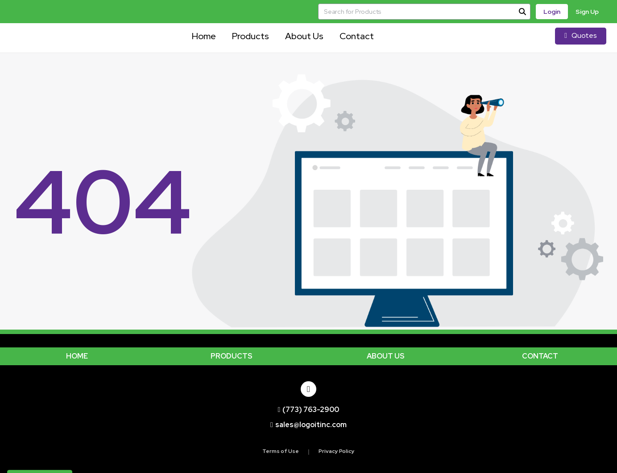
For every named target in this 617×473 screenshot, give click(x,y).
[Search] (522, 11)
